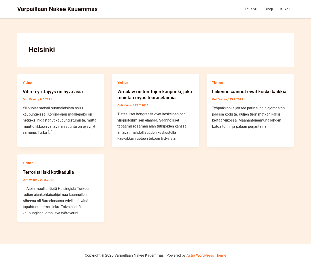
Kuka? (285, 9)
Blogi (269, 9)
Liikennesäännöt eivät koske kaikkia (249, 91)
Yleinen (28, 82)
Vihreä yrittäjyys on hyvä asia (53, 91)
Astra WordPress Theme (206, 255)
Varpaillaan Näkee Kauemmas (57, 9)
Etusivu (251, 9)
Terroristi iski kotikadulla (48, 172)
